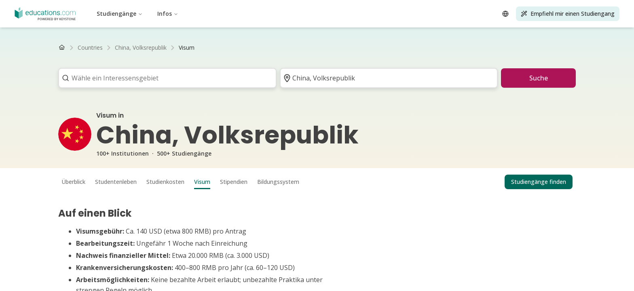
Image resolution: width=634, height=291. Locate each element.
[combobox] (165, 78)
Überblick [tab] (73, 182)
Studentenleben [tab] (116, 182)
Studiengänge (120, 13)
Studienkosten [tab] (165, 182)
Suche (538, 78)
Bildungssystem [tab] (278, 182)
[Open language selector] (505, 13)
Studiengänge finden (538, 182)
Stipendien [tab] (233, 182)
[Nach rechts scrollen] (568, 47)
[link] (186, 48)
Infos (167, 13)
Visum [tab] (202, 182)
